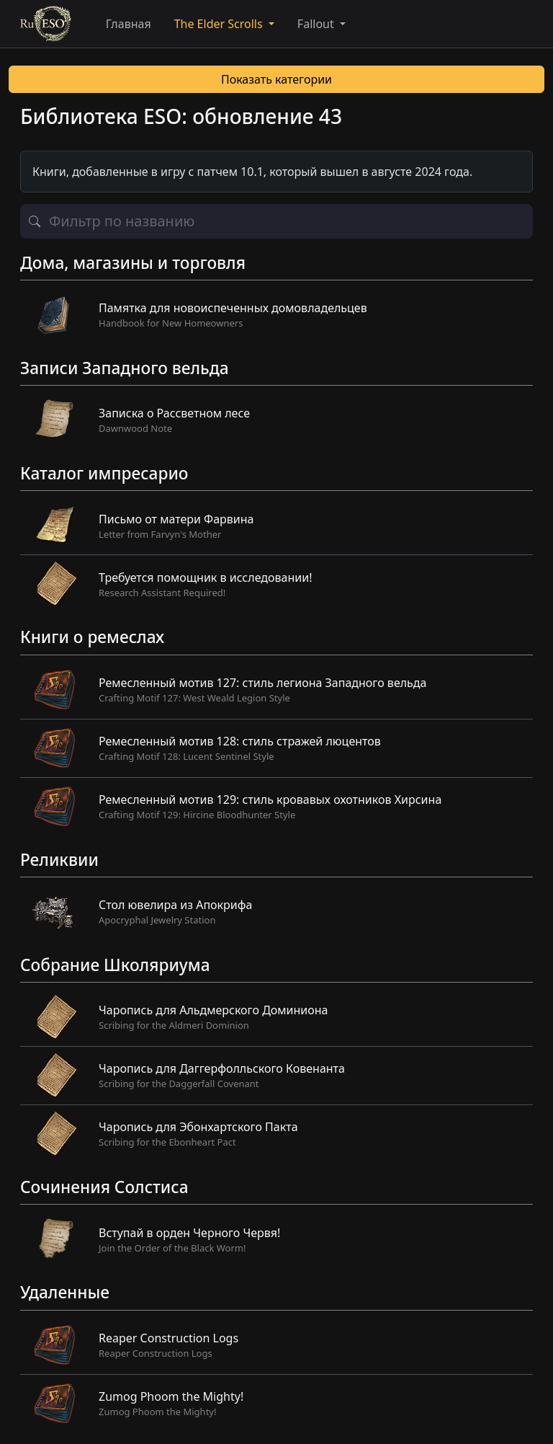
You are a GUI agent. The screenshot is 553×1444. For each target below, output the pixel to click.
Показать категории (276, 79)
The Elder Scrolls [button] (220, 24)
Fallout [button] (317, 24)
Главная (128, 24)
